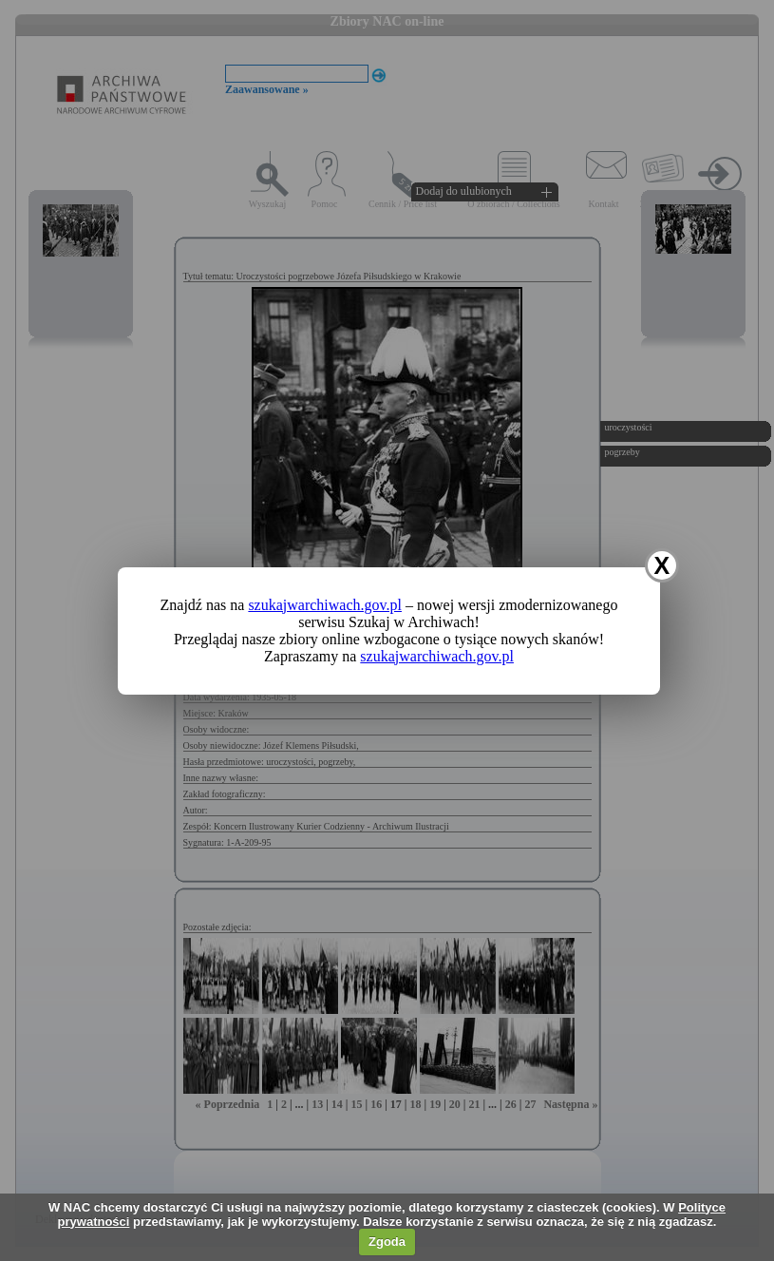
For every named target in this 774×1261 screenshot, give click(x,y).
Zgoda (387, 1241)
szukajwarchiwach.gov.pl (325, 605)
